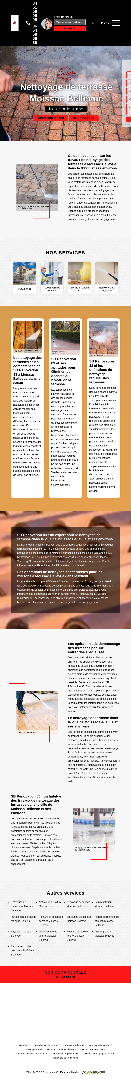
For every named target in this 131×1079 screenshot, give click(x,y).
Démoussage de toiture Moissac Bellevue (48, 935)
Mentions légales (69, 1072)
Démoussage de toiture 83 (93, 1049)
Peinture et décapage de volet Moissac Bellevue (51, 920)
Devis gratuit (83, 118)
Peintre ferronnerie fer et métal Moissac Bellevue (107, 920)
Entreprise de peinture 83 (65, 1053)
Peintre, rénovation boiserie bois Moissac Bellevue (23, 950)
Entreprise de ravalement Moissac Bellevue (22, 906)
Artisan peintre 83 (33, 1049)
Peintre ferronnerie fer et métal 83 (32, 1053)
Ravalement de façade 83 (48, 1045)
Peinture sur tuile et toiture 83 (61, 1049)
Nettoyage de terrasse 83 (65, 1057)
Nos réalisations (66, 109)
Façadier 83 (25, 1045)
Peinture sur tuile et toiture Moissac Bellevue (78, 935)
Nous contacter (51, 118)
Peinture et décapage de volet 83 (99, 1053)
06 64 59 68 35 (34, 34)
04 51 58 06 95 (34, 11)
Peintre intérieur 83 (74, 1045)
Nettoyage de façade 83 (100, 1045)
